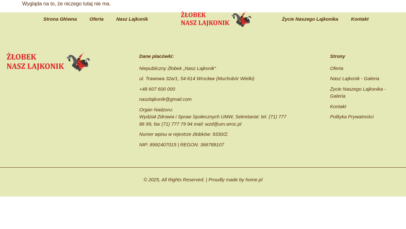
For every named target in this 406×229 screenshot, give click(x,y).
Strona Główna (60, 19)
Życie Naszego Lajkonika (310, 19)
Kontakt (360, 19)
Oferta (96, 19)
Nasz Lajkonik (132, 19)
